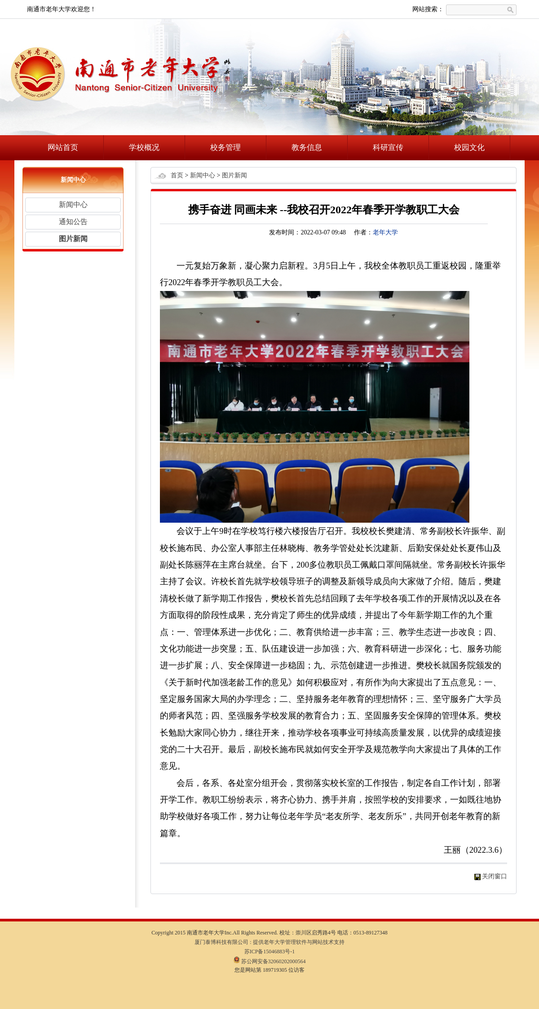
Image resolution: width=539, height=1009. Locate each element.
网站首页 (63, 147)
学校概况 (144, 147)
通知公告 (73, 221)
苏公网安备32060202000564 (270, 961)
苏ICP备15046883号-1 (269, 951)
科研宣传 (388, 147)
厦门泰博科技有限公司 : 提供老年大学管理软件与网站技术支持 (269, 942)
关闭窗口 (494, 876)
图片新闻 (73, 238)
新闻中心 (73, 204)
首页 (177, 175)
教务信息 (307, 147)
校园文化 (469, 147)
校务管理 (225, 147)
